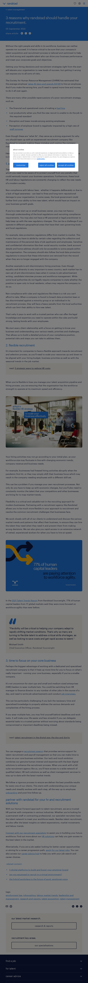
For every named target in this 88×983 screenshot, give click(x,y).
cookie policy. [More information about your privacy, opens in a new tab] (41, 158)
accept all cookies (66, 165)
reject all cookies (46, 165)
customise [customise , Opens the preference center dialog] (20, 165)
